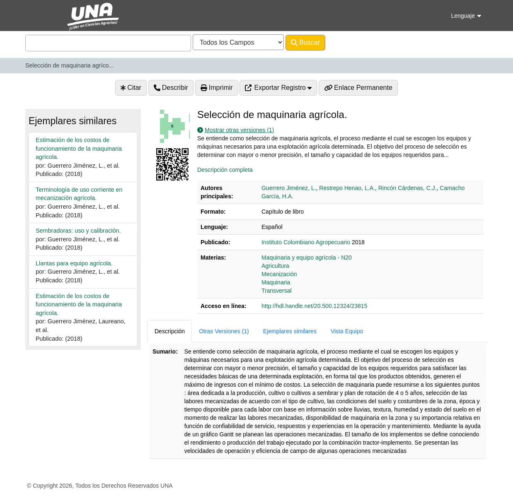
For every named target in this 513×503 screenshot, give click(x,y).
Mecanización (279, 274)
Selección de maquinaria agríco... (69, 65)
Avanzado (347, 42)
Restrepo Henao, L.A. (347, 188)
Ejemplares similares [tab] (290, 331)
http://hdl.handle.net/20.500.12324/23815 (314, 306)
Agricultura (275, 265)
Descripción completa (225, 169)
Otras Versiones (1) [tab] (224, 331)
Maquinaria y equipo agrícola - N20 (306, 257)
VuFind (39, 14)
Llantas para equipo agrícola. (74, 263)
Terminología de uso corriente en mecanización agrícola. (79, 194)
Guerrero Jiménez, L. (288, 188)
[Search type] (238, 42)
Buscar (305, 43)
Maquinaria (275, 282)
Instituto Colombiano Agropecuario (305, 242)
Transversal (276, 290)
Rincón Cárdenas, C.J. (407, 188)
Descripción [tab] (170, 331)
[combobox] (108, 43)
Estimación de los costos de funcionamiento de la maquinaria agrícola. (79, 148)
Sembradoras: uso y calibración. (78, 230)
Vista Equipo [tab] (347, 331)
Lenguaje (466, 16)
